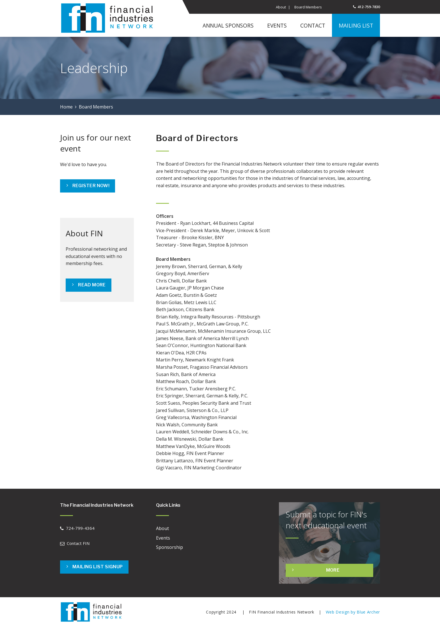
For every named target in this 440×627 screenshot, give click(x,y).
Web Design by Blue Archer (353, 612)
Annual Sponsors (228, 25)
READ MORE (92, 285)
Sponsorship (169, 547)
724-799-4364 (80, 528)
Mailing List (356, 25)
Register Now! (90, 185)
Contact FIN (78, 543)
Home (66, 107)
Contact (312, 25)
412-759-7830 (369, 6)
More (333, 570)
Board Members (308, 7)
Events (277, 25)
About (281, 7)
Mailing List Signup (97, 566)
